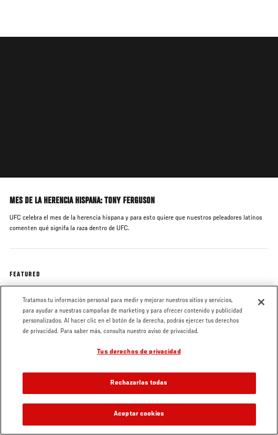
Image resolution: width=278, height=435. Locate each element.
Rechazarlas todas (138, 383)
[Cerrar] (261, 302)
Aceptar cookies (139, 414)
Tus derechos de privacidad (138, 352)
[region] (139, 360)
